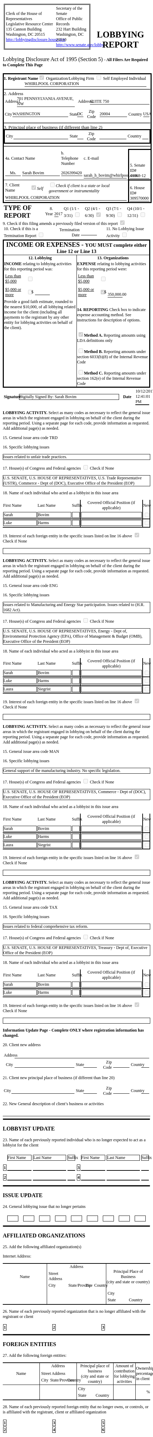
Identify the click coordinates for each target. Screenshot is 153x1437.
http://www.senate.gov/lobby (80, 44)
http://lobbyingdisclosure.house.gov (35, 39)
